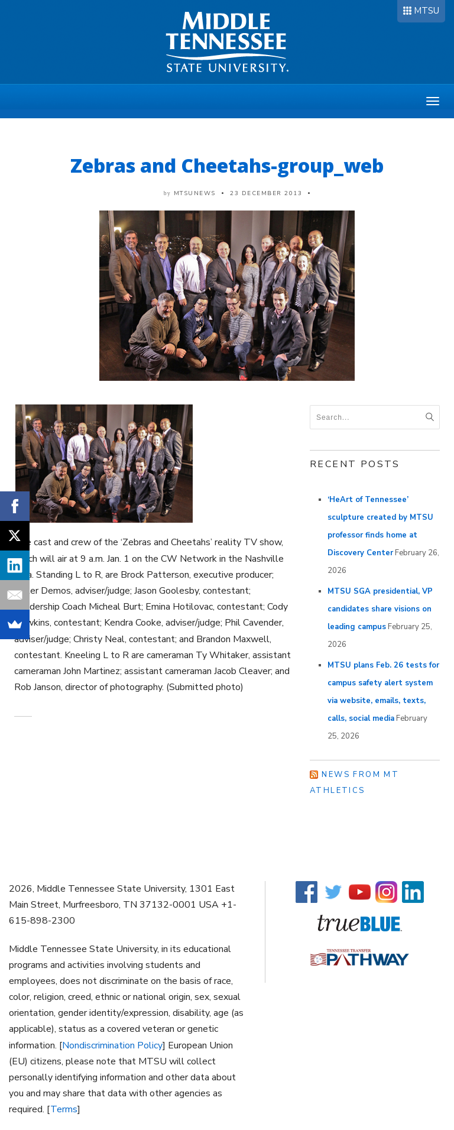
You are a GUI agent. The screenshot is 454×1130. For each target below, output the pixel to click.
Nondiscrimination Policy (112, 1045)
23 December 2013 (266, 193)
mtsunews (195, 193)
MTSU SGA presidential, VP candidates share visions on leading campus (380, 609)
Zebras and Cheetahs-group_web (227, 165)
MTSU (426, 11)
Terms (63, 1109)
